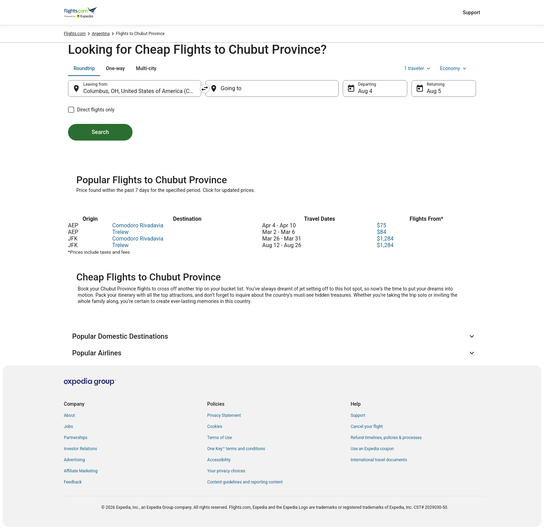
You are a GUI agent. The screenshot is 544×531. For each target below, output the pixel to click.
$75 (381, 225)
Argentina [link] (101, 33)
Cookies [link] (214, 426)
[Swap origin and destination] (205, 88)
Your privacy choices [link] (226, 471)
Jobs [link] (68, 426)
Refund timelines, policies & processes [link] (386, 437)
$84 (381, 232)
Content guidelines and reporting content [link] (244, 482)
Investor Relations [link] (80, 448)
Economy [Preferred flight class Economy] (454, 68)
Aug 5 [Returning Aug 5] (434, 91)
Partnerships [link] (75, 437)
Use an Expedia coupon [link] (372, 448)
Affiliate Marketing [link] (80, 471)
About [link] (69, 415)
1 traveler (418, 68)
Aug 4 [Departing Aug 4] (365, 91)
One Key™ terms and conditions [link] (236, 448)
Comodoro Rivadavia (137, 225)
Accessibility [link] (218, 459)
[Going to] (272, 88)
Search (100, 132)
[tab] (84, 68)
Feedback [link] (73, 482)
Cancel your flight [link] (367, 426)
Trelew (120, 232)
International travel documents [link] (379, 459)
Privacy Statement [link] (224, 415)
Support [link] (358, 415)
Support (471, 12)
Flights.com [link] (75, 33)
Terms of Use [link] (219, 437)
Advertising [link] (74, 459)
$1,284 (385, 238)
